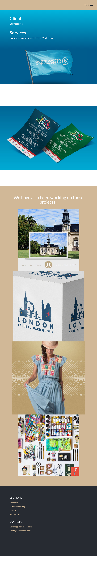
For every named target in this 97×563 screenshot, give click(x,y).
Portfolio (14, 502)
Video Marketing (17, 506)
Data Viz (13, 510)
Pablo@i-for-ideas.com (20, 530)
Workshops (15, 514)
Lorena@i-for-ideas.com (21, 527)
